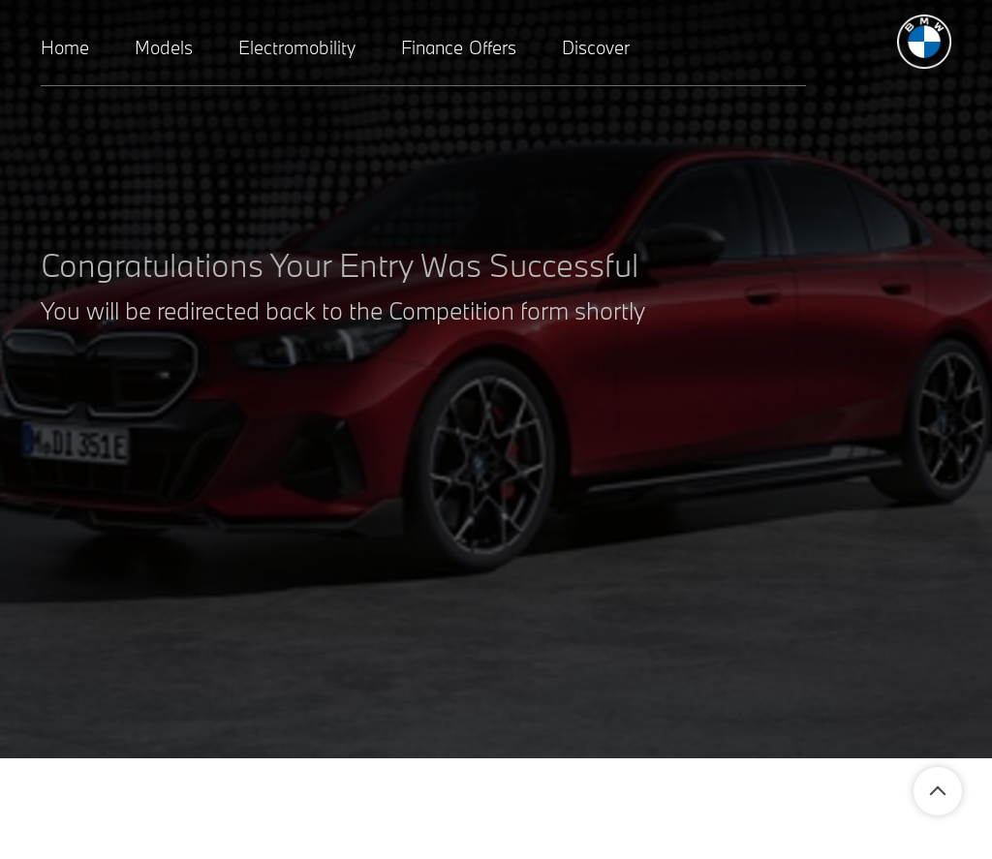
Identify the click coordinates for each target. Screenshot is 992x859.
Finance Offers (458, 47)
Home (65, 47)
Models (164, 47)
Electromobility (297, 47)
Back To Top (938, 791)
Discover (596, 47)
